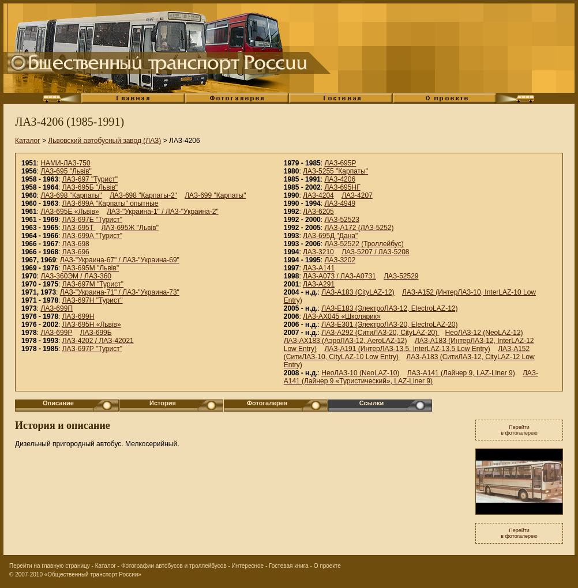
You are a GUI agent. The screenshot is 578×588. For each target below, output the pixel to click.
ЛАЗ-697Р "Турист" (92, 349)
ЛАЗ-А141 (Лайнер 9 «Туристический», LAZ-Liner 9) (411, 377)
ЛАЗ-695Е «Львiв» (69, 212)
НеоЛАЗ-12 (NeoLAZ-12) (484, 333)
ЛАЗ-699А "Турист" (92, 236)
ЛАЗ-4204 (318, 195)
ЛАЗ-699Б (96, 333)
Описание (58, 402)
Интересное (248, 566)
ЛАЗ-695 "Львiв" (65, 171)
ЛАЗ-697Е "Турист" (92, 220)
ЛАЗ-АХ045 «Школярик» (342, 316)
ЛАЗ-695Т (79, 228)
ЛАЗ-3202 (339, 260)
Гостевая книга (289, 566)
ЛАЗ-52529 (401, 276)
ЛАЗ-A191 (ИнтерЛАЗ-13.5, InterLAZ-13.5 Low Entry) (407, 349)
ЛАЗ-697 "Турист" (90, 179)
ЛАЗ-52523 (341, 220)
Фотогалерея (267, 402)
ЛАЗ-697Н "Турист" (92, 300)
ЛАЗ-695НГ (342, 187)
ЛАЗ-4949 (339, 203)
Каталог (27, 141)
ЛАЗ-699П (56, 308)
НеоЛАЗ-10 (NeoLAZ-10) (360, 373)
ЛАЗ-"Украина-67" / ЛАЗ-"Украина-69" (119, 260)
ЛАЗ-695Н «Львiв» (91, 325)
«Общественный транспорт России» (92, 574)
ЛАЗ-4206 (339, 179)
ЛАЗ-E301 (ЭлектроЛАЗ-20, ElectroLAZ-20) (389, 325)
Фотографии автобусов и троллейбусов (174, 566)
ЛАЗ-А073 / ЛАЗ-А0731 (339, 276)
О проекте (327, 566)
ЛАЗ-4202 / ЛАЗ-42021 (98, 341)
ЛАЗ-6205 (318, 212)
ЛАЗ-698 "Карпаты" (71, 195)
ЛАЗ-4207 (357, 195)
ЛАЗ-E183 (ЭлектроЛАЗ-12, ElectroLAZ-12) (389, 308)
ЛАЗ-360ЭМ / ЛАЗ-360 (75, 276)
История (162, 402)
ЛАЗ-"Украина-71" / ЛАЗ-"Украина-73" (119, 292)
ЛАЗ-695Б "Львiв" (90, 187)
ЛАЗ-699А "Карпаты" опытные (110, 203)
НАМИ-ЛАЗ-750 (65, 163)
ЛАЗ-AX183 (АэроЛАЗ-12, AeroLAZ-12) (345, 341)
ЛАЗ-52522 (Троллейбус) (363, 244)
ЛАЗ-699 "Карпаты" (215, 195)
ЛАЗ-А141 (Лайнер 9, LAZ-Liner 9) (461, 373)
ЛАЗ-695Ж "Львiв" (130, 228)
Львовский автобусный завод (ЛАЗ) (104, 141)
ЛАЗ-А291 (319, 284)
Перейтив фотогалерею (519, 430)
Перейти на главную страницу (49, 566)
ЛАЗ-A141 (319, 268)
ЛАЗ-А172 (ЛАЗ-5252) (358, 228)
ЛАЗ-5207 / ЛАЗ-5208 (375, 252)
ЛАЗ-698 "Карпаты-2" (143, 195)
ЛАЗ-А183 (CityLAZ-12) (357, 292)
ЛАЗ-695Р (340, 163)
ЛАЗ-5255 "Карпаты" (335, 171)
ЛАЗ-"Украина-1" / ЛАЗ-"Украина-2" (163, 212)
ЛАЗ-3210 (318, 252)
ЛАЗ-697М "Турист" (92, 284)
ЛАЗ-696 (75, 252)
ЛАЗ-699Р (56, 333)
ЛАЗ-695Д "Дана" (330, 236)
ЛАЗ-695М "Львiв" (90, 268)
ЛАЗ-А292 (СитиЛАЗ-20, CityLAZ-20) (380, 333)
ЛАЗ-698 (75, 244)
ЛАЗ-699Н (78, 316)
